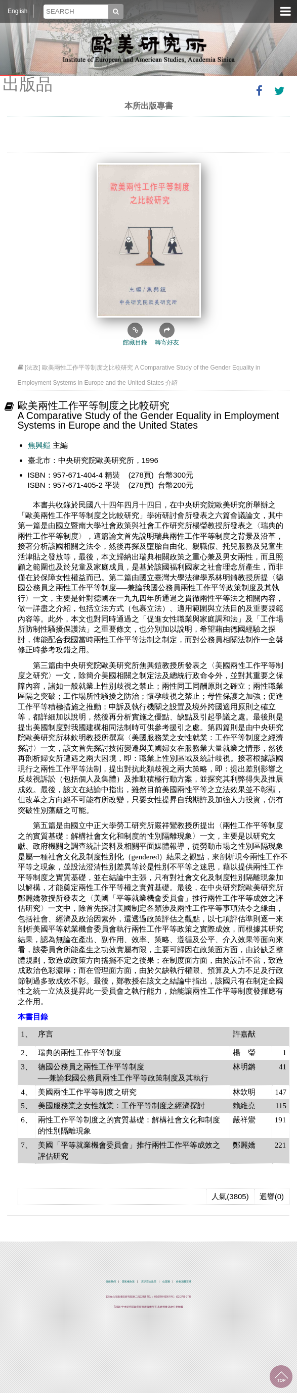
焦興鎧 (39, 445)
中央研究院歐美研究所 (149, 48)
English (17, 11)
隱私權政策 (128, 1281)
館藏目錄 (135, 334)
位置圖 (166, 1281)
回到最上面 (281, 1376)
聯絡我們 (111, 1281)
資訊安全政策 (148, 1281)
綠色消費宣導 (183, 1281)
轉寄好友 (167, 334)
